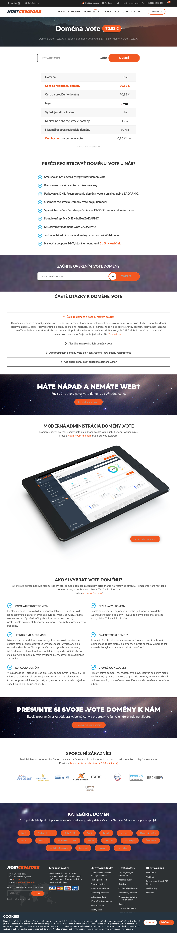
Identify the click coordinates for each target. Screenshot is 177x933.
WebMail (150, 877)
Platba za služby (125, 879)
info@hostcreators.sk (25, 882)
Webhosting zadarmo (100, 888)
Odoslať (38, 893)
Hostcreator (23, 867)
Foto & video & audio (67, 840)
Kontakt (135, 12)
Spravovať (150, 922)
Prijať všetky (166, 922)
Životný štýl (151, 840)
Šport (89, 833)
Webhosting (74, 12)
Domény (61, 12)
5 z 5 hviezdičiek (110, 243)
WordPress (89, 12)
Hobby (91, 840)
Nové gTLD (123, 848)
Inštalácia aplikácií (98, 897)
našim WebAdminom (79, 435)
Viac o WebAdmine (145, 539)
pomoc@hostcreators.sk (130, 3)
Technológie (130, 840)
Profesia (24, 840)
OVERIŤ (124, 58)
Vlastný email (96, 909)
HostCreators (126, 867)
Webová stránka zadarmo (102, 901)
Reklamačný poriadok (127, 892)
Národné (102, 848)
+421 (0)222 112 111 (154, 3)
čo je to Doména (92, 593)
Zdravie (106, 833)
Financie (42, 840)
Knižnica (122, 884)
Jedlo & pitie (70, 833)
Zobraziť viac (115, 334)
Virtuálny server (97, 905)
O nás (125, 12)
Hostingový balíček (99, 879)
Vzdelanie (125, 833)
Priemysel (83, 848)
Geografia (109, 840)
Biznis (23, 833)
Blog (117, 12)
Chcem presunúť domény (88, 724)
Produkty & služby (46, 833)
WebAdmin (157, 12)
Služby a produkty (102, 867)
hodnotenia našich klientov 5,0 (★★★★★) (94, 763)
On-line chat (110, 3)
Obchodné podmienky (128, 888)
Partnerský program (127, 908)
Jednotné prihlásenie (100, 892)
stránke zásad (84, 926)
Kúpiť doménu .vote (88, 402)
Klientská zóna (155, 867)
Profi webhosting (98, 884)
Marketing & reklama (59, 848)
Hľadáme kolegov (92, 3)
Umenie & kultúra (148, 833)
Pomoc (107, 12)
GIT (99, 12)
